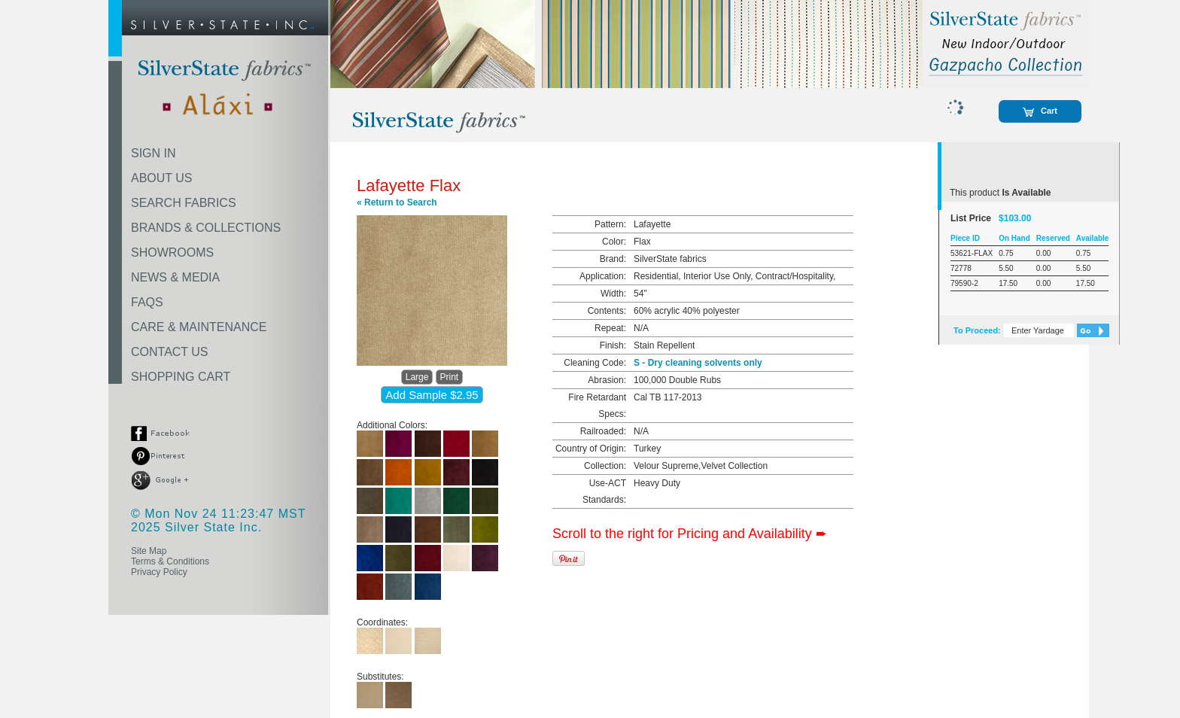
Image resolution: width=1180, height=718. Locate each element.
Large (417, 377)
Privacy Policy (159, 572)
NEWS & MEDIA (175, 277)
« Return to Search (397, 202)
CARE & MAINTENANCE (198, 327)
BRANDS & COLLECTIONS (206, 227)
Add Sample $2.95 (431, 394)
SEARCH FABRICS (183, 202)
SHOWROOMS (172, 252)
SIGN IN (153, 153)
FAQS (147, 302)
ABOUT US (162, 178)
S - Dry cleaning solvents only (698, 362)
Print (449, 377)
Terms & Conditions (170, 561)
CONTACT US (169, 351)
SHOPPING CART (180, 376)
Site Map (148, 551)
